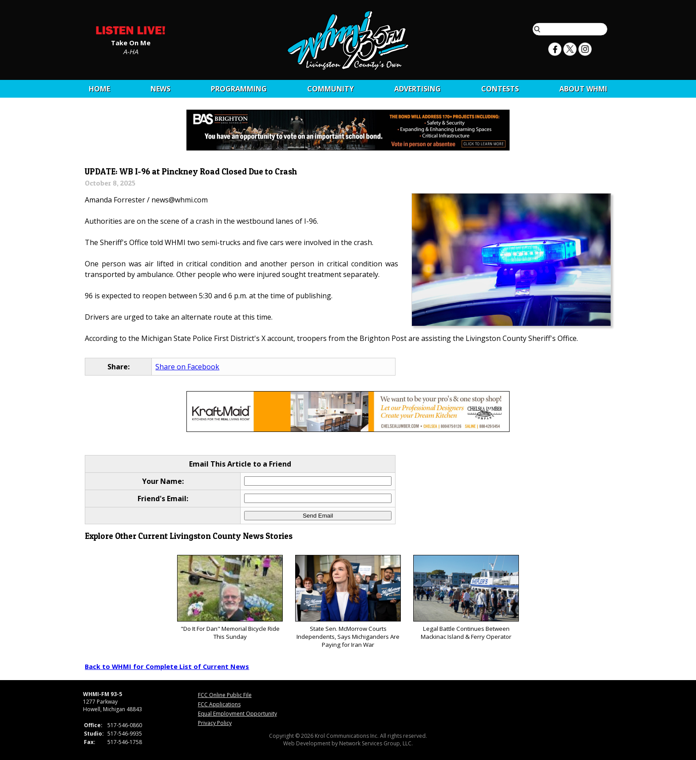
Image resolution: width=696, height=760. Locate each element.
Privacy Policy (215, 723)
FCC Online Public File (225, 695)
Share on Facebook (187, 367)
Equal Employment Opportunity (237, 713)
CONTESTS (500, 89)
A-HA (130, 51)
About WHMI (583, 89)
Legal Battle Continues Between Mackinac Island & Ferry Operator (465, 598)
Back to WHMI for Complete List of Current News (167, 666)
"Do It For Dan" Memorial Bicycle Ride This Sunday (229, 598)
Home (99, 89)
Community (330, 89)
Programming (239, 89)
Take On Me (130, 42)
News (160, 89)
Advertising (417, 89)
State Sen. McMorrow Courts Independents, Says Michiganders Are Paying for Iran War (347, 602)
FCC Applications (219, 704)
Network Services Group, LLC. (376, 743)
